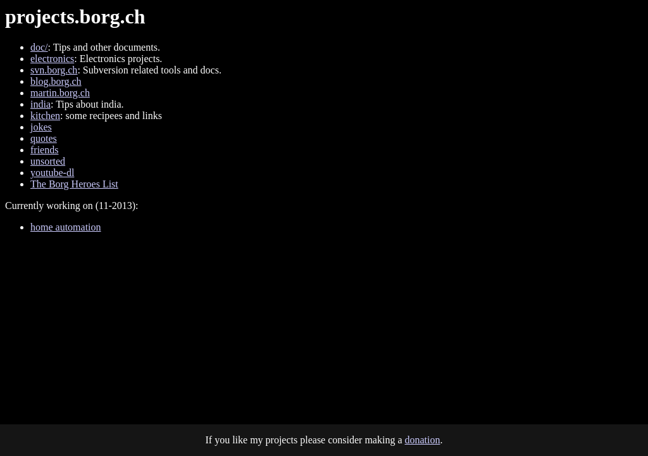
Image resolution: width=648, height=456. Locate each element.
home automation (65, 227)
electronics (52, 58)
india (40, 104)
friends (44, 149)
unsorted (47, 161)
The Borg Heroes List (74, 184)
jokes (41, 127)
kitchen (45, 115)
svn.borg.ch (53, 70)
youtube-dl (52, 172)
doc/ (39, 47)
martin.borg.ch (60, 92)
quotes (43, 138)
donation (422, 439)
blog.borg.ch (56, 81)
